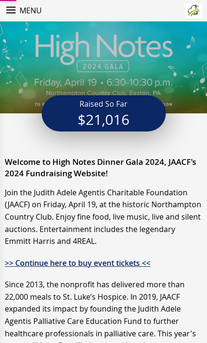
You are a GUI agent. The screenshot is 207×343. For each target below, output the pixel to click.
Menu (31, 10)
